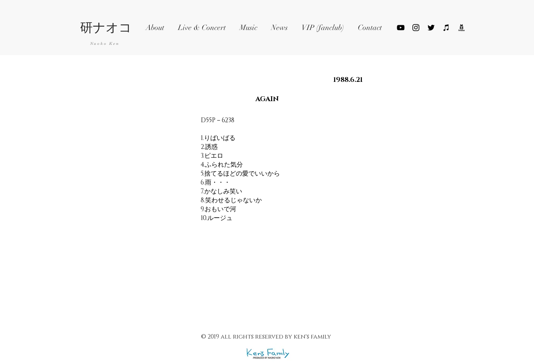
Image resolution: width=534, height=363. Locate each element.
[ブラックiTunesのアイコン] (446, 27)
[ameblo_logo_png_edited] (461, 27)
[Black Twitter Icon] (431, 27)
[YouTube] (400, 27)
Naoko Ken (104, 43)
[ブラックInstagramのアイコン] (416, 27)
